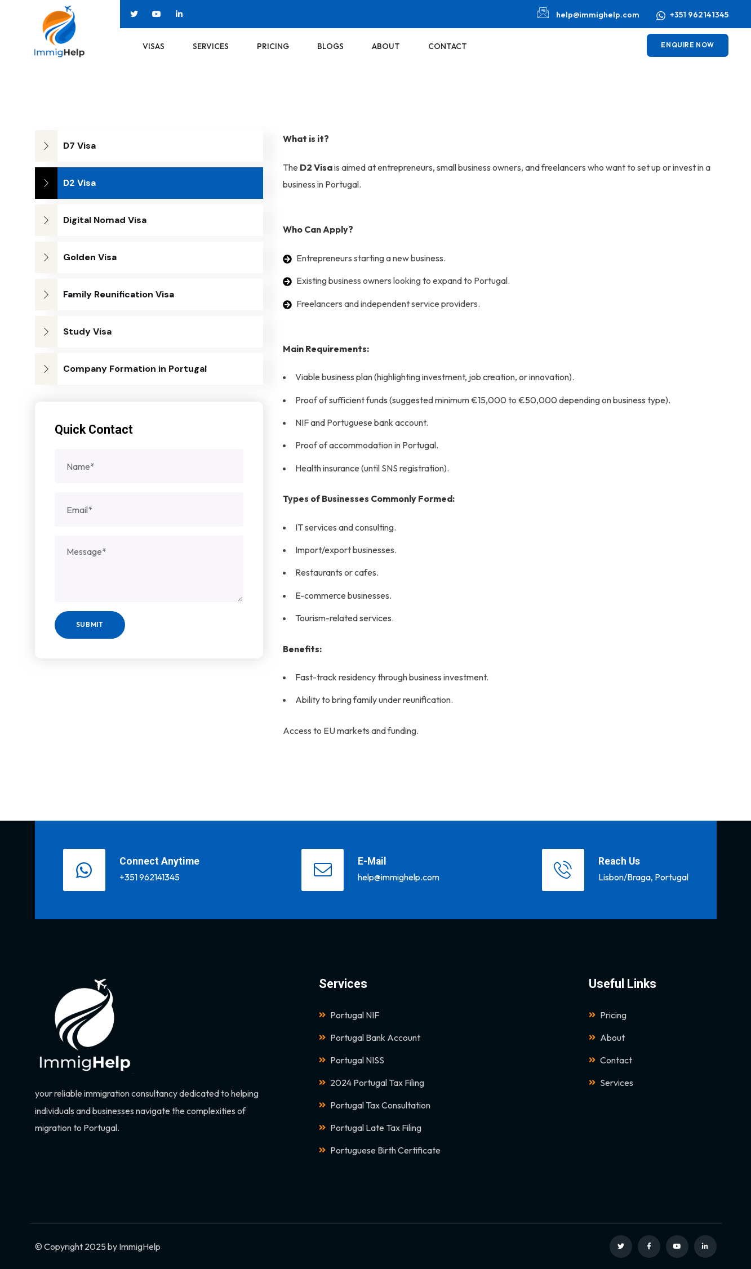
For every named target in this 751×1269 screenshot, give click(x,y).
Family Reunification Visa (104, 294)
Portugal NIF (349, 1015)
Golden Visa (76, 257)
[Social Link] (134, 14)
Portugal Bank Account (369, 1037)
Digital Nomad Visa (90, 220)
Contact (610, 1060)
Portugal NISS (351, 1060)
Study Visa (73, 332)
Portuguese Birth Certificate (380, 1150)
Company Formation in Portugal (121, 369)
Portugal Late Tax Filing (370, 1127)
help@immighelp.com (588, 13)
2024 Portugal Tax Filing (371, 1082)
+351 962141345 (692, 15)
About (607, 1037)
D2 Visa (65, 183)
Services (611, 1082)
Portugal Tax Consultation (374, 1105)
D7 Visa (65, 146)
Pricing (607, 1015)
